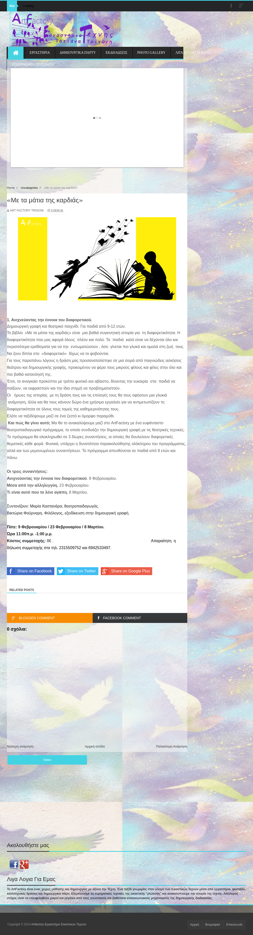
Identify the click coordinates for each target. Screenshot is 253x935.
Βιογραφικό (212, 924)
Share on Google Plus (125, 571)
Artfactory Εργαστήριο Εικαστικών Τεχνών (58, 924)
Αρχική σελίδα (95, 746)
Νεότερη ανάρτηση (20, 746)
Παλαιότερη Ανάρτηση (171, 746)
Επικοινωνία (234, 924)
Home (11, 187)
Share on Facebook (29, 571)
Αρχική (194, 924)
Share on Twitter (76, 571)
